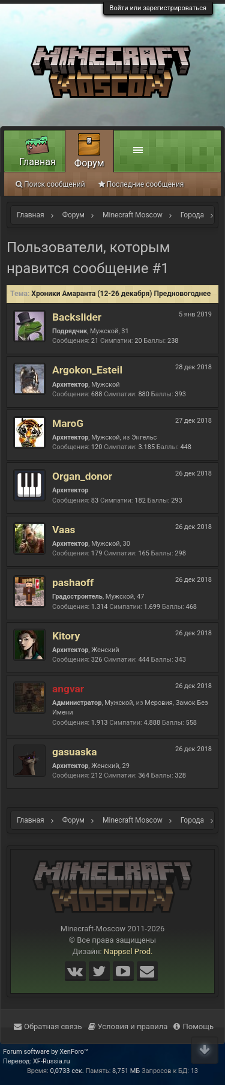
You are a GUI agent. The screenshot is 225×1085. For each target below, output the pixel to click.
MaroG (67, 423)
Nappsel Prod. (128, 951)
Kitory (66, 636)
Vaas (63, 530)
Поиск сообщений (50, 184)
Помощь (193, 1026)
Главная (37, 162)
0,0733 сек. (66, 1071)
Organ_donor (82, 476)
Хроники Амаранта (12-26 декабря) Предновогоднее (121, 293)
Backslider (76, 317)
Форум (89, 163)
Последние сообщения (141, 184)
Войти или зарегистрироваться (158, 8)
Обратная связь (48, 1026)
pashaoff (73, 582)
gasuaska (74, 752)
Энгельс (144, 437)
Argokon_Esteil (87, 370)
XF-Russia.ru (51, 1061)
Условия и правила (128, 1026)
